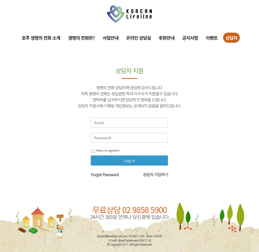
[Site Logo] (129, 13)
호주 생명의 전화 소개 (41, 37)
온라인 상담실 (138, 37)
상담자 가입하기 (155, 174)
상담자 (232, 37)
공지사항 (190, 37)
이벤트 (212, 37)
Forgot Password (104, 174)
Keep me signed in (105, 150)
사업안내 (110, 37)
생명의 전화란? (81, 37)
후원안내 (166, 37)
